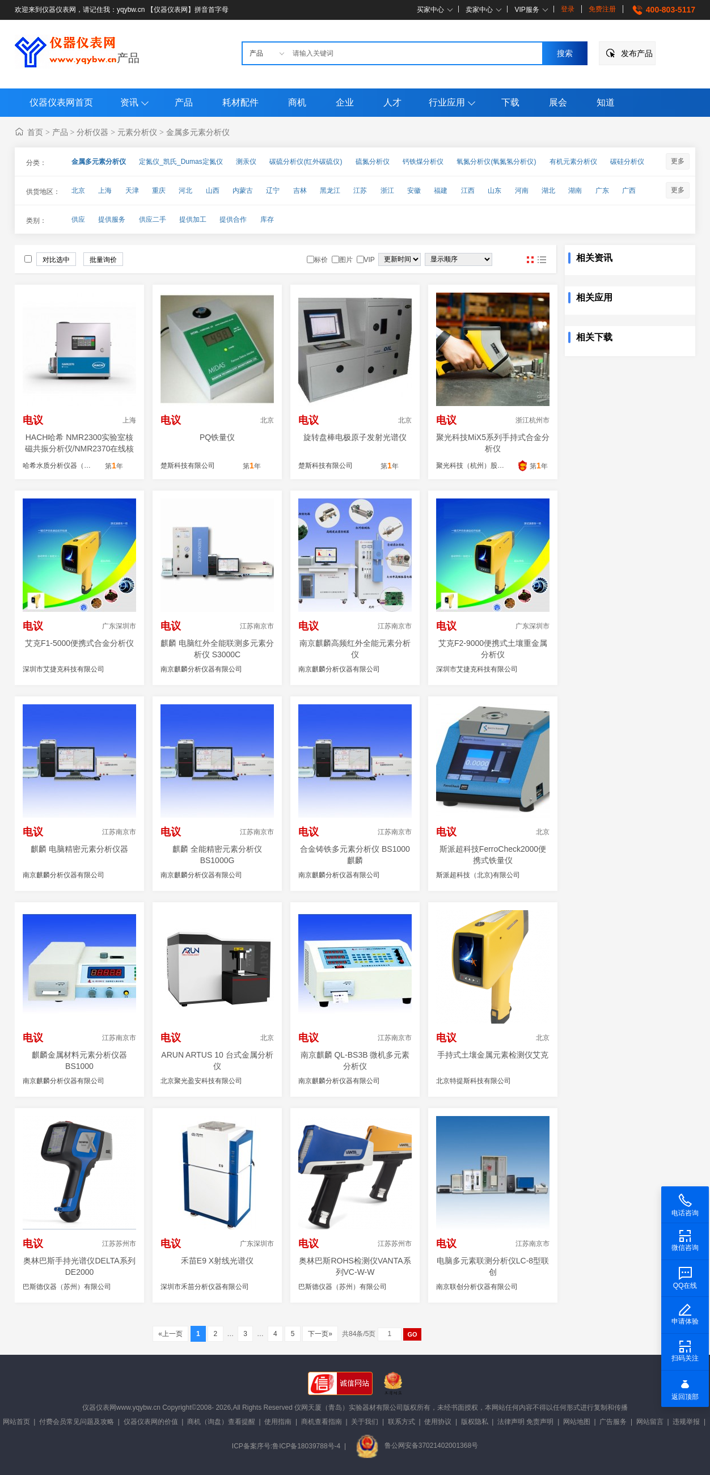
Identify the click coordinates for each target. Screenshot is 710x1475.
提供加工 (192, 219)
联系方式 (401, 1422)
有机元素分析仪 (573, 162)
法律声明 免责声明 (525, 1422)
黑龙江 (330, 191)
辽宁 (273, 191)
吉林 (300, 191)
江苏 (360, 191)
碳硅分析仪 (627, 162)
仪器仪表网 (99, 1407)
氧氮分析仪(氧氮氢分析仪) (496, 162)
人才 (392, 102)
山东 (494, 191)
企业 (345, 102)
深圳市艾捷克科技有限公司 (63, 669)
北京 (78, 191)
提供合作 (233, 219)
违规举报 (686, 1422)
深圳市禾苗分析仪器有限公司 (204, 1287)
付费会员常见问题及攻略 (76, 1422)
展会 (558, 102)
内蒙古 (243, 191)
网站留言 (649, 1422)
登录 (567, 9)
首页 (35, 132)
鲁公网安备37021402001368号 (417, 1445)
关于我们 (364, 1422)
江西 (468, 191)
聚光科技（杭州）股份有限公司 (483, 466)
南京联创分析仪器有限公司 (477, 1287)
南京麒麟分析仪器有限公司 (201, 669)
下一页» (320, 1334)
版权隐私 (474, 1422)
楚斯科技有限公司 (187, 466)
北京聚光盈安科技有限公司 (201, 1081)
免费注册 (602, 9)
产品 (128, 58)
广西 (629, 191)
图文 (541, 259)
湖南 (575, 191)
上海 (105, 191)
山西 (212, 191)
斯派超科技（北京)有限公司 (478, 875)
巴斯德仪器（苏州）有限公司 (67, 1287)
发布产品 (637, 53)
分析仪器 (92, 132)
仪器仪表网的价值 (151, 1422)
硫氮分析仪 (373, 162)
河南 (522, 191)
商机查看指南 (321, 1422)
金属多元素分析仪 (198, 132)
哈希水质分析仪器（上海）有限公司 (77, 466)
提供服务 (111, 219)
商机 (297, 102)
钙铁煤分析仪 (423, 162)
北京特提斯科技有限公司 (473, 1081)
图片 (530, 259)
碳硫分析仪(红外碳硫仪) (305, 162)
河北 (185, 191)
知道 (606, 102)
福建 (440, 191)
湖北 (548, 191)
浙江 (387, 191)
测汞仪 (246, 162)
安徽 (414, 191)
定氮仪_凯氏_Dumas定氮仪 (180, 162)
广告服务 (613, 1422)
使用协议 (437, 1422)
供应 (78, 219)
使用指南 (277, 1422)
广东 (602, 191)
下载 (510, 102)
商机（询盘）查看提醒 (221, 1422)
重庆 (159, 191)
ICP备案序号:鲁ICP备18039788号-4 (286, 1445)
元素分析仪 (137, 132)
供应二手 (152, 219)
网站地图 (576, 1422)
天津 (132, 191)
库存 (267, 219)
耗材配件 (240, 102)
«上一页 (170, 1334)
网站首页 (16, 1422)
